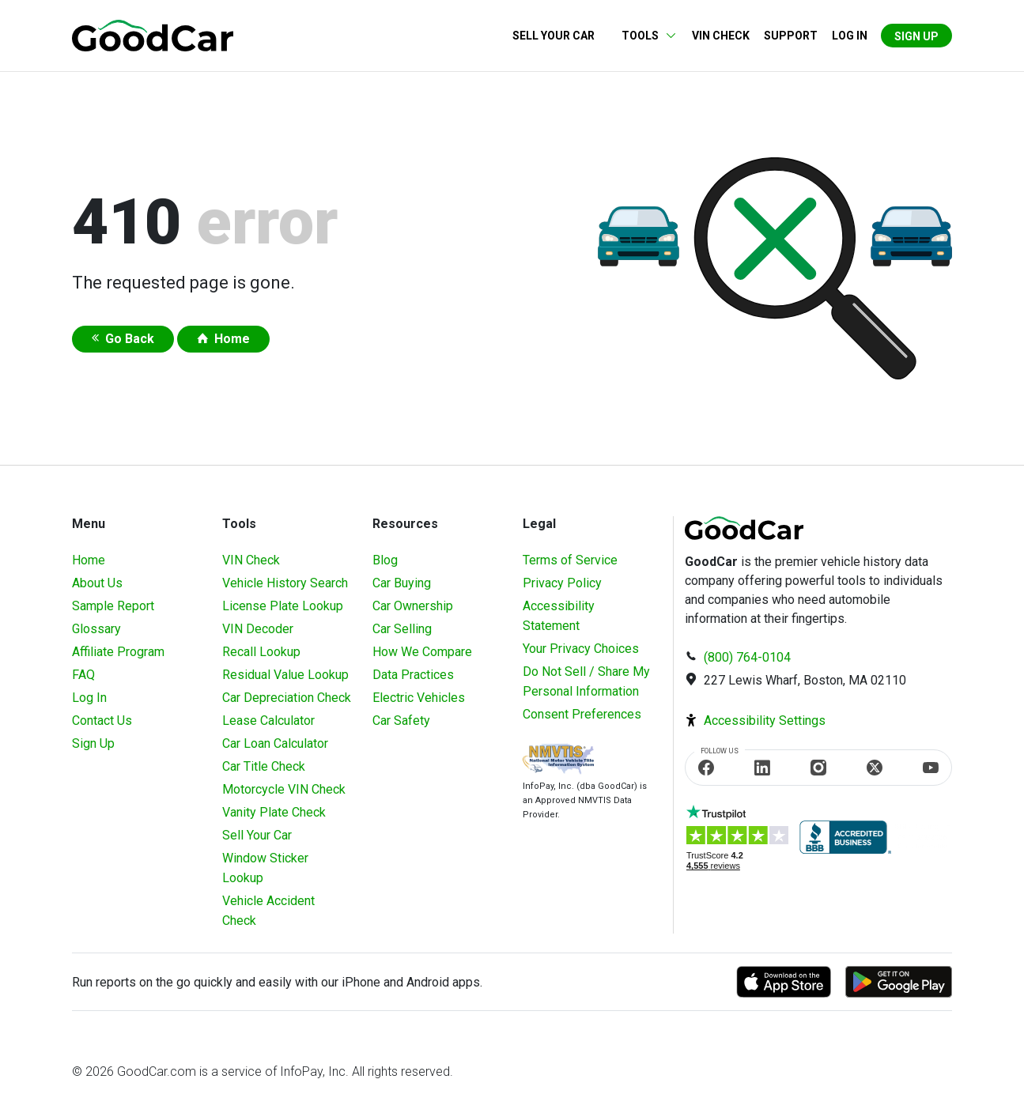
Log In (89, 697)
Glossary (96, 628)
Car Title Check (263, 766)
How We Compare (422, 651)
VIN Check (721, 35)
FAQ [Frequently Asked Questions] (83, 674)
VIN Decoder (257, 628)
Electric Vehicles (418, 697)
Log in (849, 35)
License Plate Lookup (282, 605)
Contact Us (102, 720)
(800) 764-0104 (747, 657)
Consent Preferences (582, 714)
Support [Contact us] (791, 35)
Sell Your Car (553, 35)
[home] (152, 34)
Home (232, 338)
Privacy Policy (562, 582)
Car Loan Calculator (275, 743)
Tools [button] (640, 35)
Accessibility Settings (765, 720)
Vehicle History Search (285, 582)
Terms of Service (570, 560)
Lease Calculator (268, 720)
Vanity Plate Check (274, 812)
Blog (385, 560)
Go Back (129, 338)
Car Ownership (412, 605)
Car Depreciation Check (286, 697)
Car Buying (401, 582)
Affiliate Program (118, 651)
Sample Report (113, 605)
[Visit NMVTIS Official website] (558, 761)
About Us (97, 582)
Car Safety (401, 720)
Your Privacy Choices (581, 648)
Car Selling (402, 628)
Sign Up (916, 36)
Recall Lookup (261, 651)
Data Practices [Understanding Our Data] (413, 674)
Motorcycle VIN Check (284, 789)
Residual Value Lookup (285, 674)
